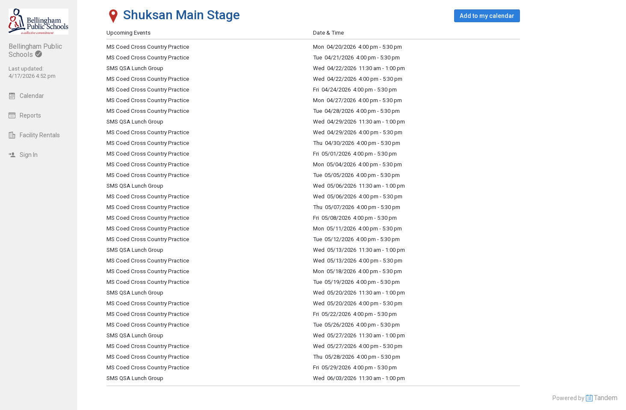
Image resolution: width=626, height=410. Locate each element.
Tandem (605, 398)
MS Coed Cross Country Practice (147, 153)
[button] (487, 16)
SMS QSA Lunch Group (134, 186)
